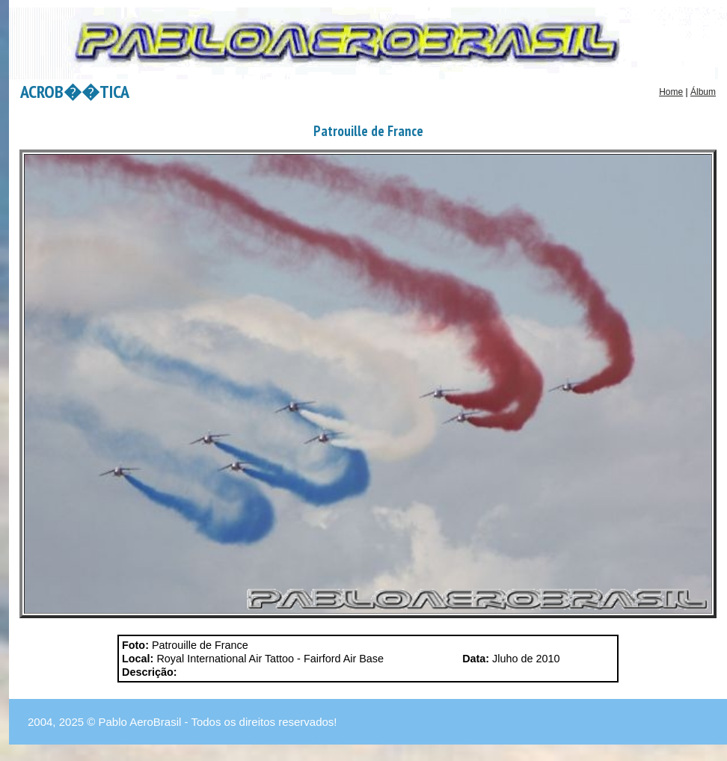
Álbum (703, 92)
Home (671, 92)
